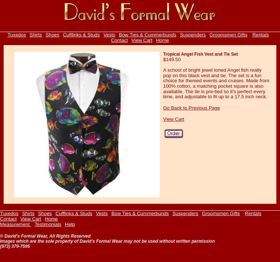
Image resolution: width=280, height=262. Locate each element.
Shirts (35, 34)
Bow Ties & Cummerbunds (147, 34)
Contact (119, 40)
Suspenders (193, 34)
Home (162, 40)
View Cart (141, 40)
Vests (109, 34)
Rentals (260, 34)
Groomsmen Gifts (228, 34)
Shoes (52, 34)
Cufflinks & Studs (81, 34)
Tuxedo (16, 34)
